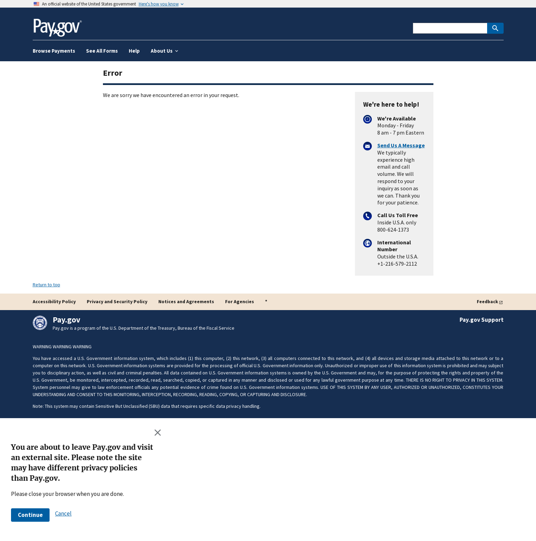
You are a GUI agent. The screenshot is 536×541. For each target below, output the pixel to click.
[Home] (57, 25)
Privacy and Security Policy (117, 301)
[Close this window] (158, 432)
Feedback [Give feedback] (487, 301)
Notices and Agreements (186, 301)
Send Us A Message (401, 145)
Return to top (46, 285)
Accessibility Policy (54, 301)
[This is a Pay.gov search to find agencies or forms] (450, 28)
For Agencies (239, 301)
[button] (30, 515)
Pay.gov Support (482, 319)
